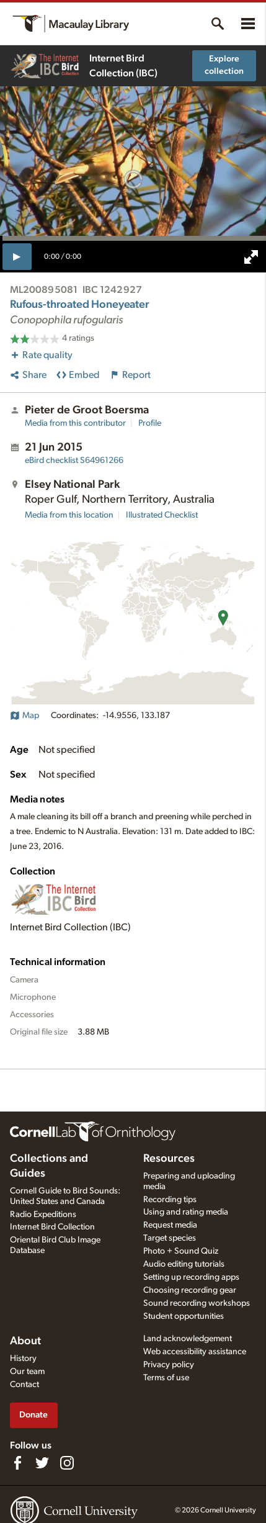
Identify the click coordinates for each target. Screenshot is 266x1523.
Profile (149, 423)
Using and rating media (185, 1212)
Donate (33, 1414)
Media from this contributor (75, 423)
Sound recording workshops (196, 1303)
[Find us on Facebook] (17, 1462)
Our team (27, 1371)
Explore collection (224, 65)
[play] (17, 256)
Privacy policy (168, 1364)
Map (24, 715)
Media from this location (69, 515)
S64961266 (74, 460)
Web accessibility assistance (194, 1351)
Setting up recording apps (191, 1277)
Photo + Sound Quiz (180, 1251)
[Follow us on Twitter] (42, 1462)
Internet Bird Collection (52, 1227)
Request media (170, 1225)
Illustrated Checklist (162, 515)
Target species (169, 1238)
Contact (24, 1384)
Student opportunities (183, 1316)
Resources (169, 1158)
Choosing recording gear (189, 1290)
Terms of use (166, 1377)
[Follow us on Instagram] (67, 1462)
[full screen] (251, 257)
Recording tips (170, 1199)
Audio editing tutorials (183, 1264)
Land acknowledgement (187, 1338)
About (25, 1341)
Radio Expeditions (43, 1214)
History (23, 1358)
